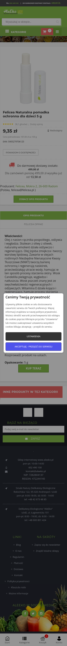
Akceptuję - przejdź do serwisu (34, 346)
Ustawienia (33, 336)
